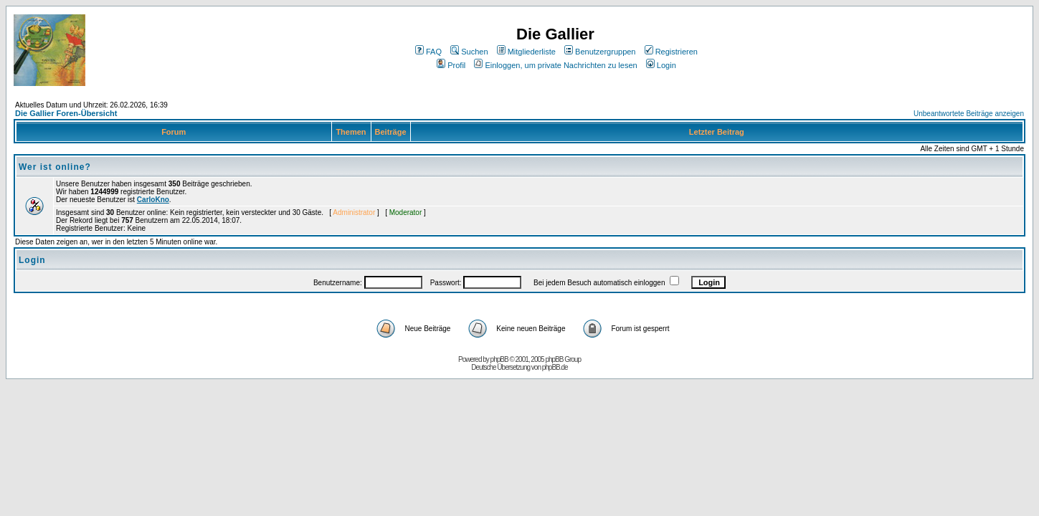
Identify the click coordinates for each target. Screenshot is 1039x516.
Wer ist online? (55, 167)
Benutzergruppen (599, 51)
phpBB (499, 359)
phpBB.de (555, 367)
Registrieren (671, 51)
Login (661, 65)
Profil (451, 65)
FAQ (428, 51)
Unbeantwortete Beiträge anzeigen (969, 114)
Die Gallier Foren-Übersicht (66, 113)
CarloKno (153, 200)
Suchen (469, 51)
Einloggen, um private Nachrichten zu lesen (555, 65)
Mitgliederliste (526, 51)
